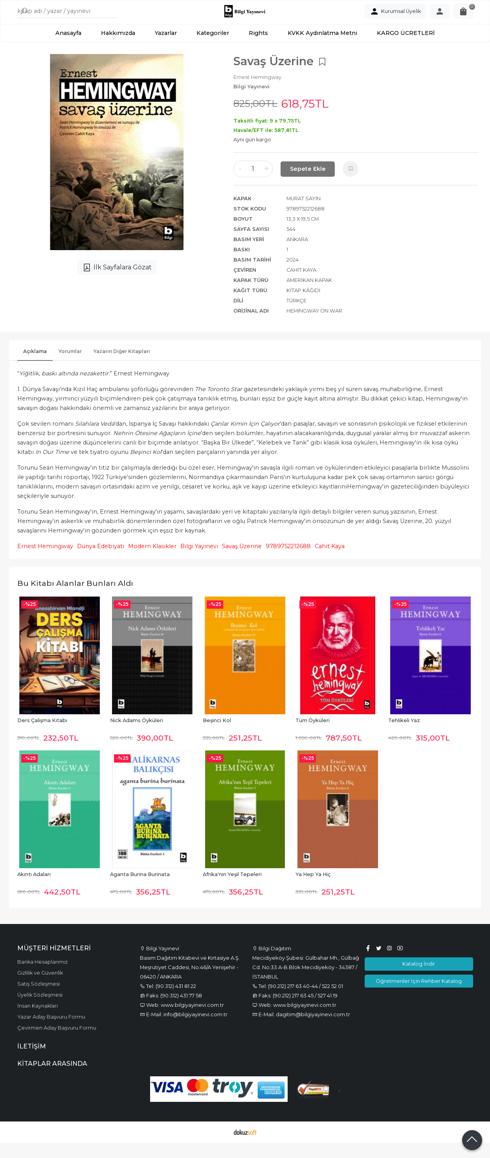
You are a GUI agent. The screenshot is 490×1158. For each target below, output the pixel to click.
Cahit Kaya (330, 561)
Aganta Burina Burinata (140, 890)
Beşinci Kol (217, 736)
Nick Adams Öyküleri (136, 736)
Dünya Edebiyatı (100, 561)
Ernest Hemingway (45, 561)
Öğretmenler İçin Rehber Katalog (419, 996)
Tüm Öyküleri (312, 736)
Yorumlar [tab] (70, 367)
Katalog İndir (418, 979)
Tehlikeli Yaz (404, 736)
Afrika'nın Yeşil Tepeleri (232, 890)
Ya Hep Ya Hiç (312, 890)
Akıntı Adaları (34, 890)
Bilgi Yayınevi (199, 561)
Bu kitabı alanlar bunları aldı (75, 599)
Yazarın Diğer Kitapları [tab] (122, 367)
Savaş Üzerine (242, 561)
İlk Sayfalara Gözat (117, 283)
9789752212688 (288, 561)
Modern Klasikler (152, 561)
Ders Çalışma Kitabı (42, 736)
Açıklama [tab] (35, 367)
